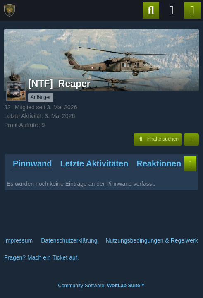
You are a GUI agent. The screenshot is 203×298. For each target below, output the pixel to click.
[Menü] (192, 10)
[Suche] (151, 10)
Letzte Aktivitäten (94, 163)
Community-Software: (101, 285)
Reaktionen (158, 163)
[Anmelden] (171, 10)
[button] (158, 139)
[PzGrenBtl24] (9, 10)
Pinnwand (32, 163)
